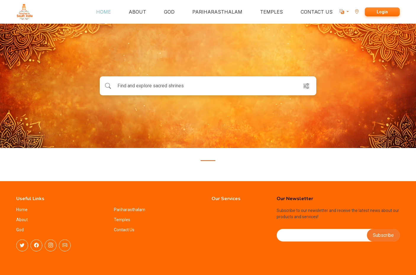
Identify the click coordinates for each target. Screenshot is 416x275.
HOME (103, 12)
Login (382, 11)
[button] (344, 12)
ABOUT (137, 12)
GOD (169, 12)
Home (22, 210)
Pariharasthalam (129, 210)
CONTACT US (317, 12)
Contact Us (124, 230)
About (22, 220)
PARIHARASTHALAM (217, 12)
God (20, 230)
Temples (122, 220)
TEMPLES (271, 12)
